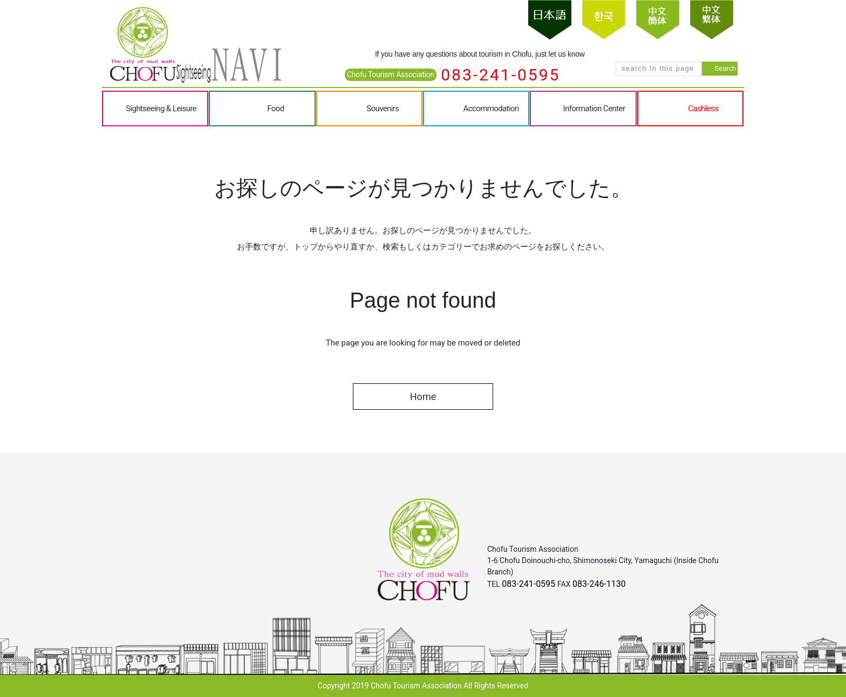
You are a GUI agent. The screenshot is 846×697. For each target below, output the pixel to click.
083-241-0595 (500, 74)
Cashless (703, 108)
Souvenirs (382, 108)
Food (275, 108)
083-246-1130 (599, 584)
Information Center (594, 108)
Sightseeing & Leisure (161, 108)
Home (423, 396)
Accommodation (491, 108)
